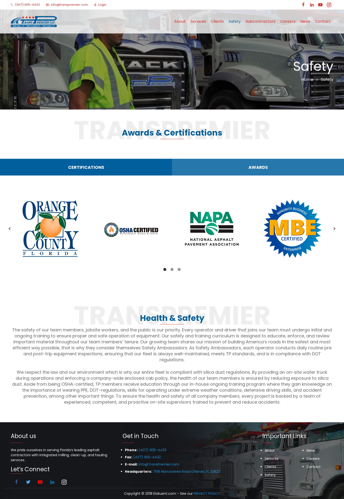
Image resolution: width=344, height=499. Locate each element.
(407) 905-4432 (147, 457)
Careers (313, 458)
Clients (270, 466)
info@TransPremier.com (159, 464)
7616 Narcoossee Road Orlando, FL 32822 (186, 471)
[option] (51, 228)
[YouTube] (320, 4)
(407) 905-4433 (27, 4)
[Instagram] (329, 4)
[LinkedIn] (311, 4)
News (310, 450)
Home (307, 79)
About (270, 450)
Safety (270, 474)
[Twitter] (28, 482)
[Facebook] (303, 4)
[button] (9, 228)
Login (102, 4)
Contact (313, 466)
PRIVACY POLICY (207, 493)
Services (272, 458)
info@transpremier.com (69, 4)
